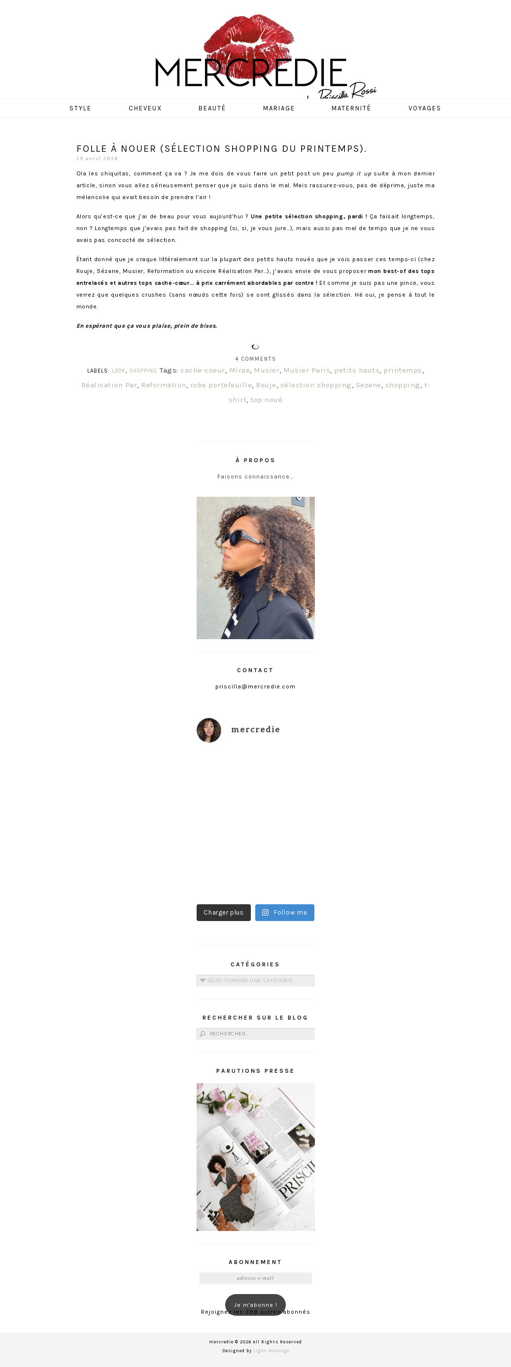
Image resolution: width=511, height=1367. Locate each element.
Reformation (163, 384)
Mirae (239, 370)
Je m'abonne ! (255, 1304)
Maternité (352, 108)
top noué (266, 399)
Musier (266, 370)
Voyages (425, 108)
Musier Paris (306, 370)
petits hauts (356, 370)
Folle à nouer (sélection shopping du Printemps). (221, 148)
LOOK (119, 371)
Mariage (279, 108)
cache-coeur (202, 370)
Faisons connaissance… (255, 476)
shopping (402, 384)
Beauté (212, 108)
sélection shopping (316, 384)
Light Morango (271, 1350)
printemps (402, 370)
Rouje (266, 384)
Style (80, 108)
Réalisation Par (109, 384)
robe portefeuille (221, 384)
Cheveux (145, 108)
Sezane (368, 384)
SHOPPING (143, 371)
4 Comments (255, 359)
